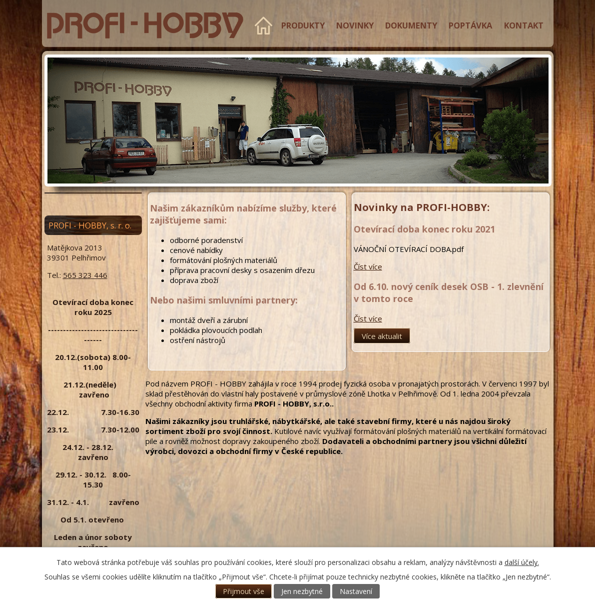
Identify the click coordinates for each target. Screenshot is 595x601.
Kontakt (524, 25)
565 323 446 (85, 275)
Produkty (303, 25)
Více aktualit (382, 336)
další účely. (522, 562)
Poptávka (470, 25)
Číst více (368, 267)
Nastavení (356, 591)
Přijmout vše (243, 591)
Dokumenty (411, 25)
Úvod (263, 25)
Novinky (355, 25)
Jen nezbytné (302, 591)
